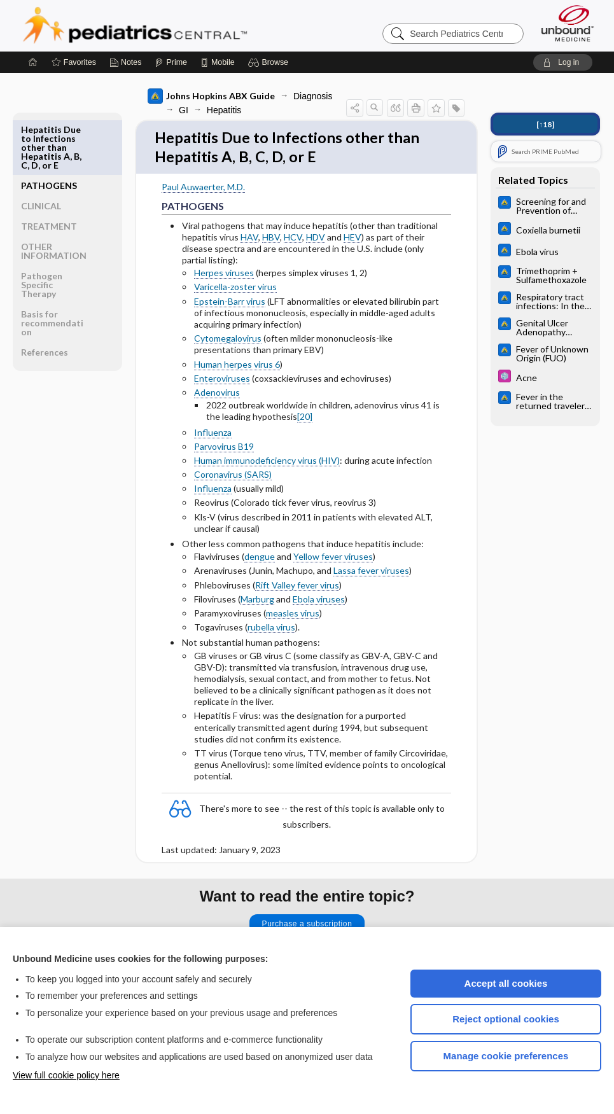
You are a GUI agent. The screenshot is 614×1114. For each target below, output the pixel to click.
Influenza (213, 434)
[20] (304, 419)
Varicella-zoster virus (235, 289)
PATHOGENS (49, 129)
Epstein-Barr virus (229, 303)
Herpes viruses (224, 275)
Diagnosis (312, 96)
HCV (293, 239)
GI (183, 110)
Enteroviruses (222, 381)
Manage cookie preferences (506, 1055)
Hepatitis (224, 110)
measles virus (292, 616)
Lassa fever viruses (371, 573)
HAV (249, 239)
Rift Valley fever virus (297, 587)
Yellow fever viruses (333, 559)
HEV (352, 239)
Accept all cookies (506, 983)
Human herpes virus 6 (237, 366)
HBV (271, 239)
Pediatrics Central (181, 25)
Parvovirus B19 (224, 448)
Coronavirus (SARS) (233, 477)
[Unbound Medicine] (568, 23)
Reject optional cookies (505, 1018)
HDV (315, 239)
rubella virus (271, 630)
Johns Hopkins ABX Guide (211, 96)
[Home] (33, 62)
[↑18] (545, 124)
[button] (270, 62)
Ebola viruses (319, 602)
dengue (259, 559)
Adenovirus (217, 395)
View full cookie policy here (66, 1075)
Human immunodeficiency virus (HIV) (267, 463)
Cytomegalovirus (228, 341)
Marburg (257, 602)
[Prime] (170, 62)
